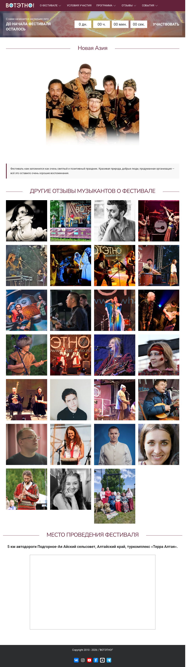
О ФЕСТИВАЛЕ (51, 5)
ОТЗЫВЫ (129, 5)
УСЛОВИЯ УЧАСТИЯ (79, 5)
